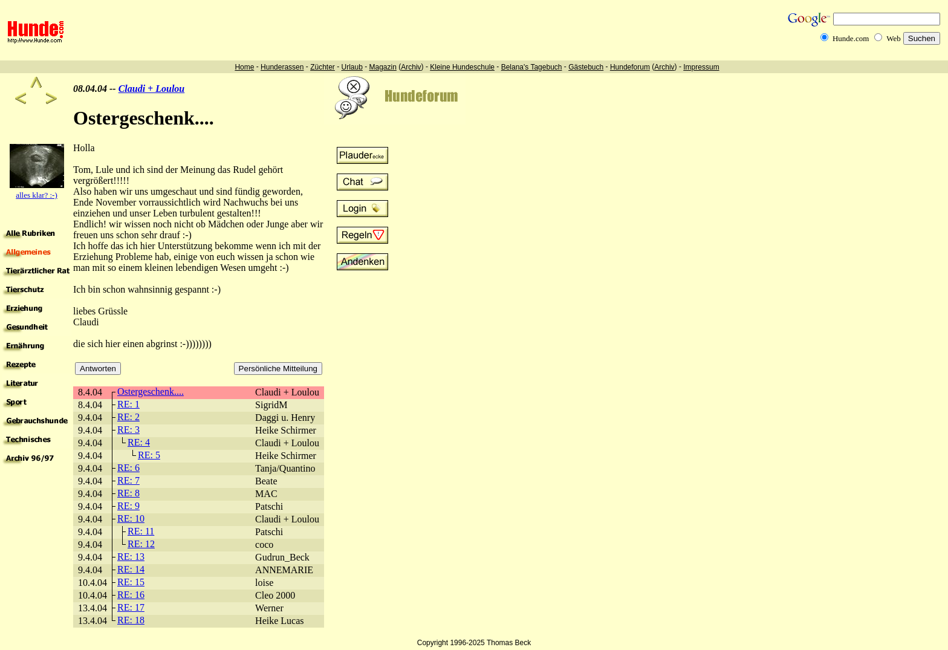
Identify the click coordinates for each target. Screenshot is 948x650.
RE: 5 (149, 455)
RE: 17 (130, 607)
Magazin (383, 67)
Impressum (701, 67)
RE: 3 (128, 429)
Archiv (411, 67)
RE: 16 (130, 595)
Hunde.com (851, 38)
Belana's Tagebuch (531, 67)
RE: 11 (141, 531)
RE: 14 (130, 569)
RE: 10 (130, 518)
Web (893, 38)
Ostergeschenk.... (150, 391)
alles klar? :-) (36, 195)
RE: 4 (139, 442)
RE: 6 (128, 468)
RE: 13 (130, 556)
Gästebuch (585, 67)
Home (244, 67)
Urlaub (351, 67)
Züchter (322, 67)
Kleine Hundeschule (462, 67)
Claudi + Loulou (151, 88)
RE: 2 (128, 417)
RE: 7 (128, 480)
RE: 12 (141, 544)
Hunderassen (282, 67)
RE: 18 (130, 620)
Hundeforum (630, 67)
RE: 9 (128, 506)
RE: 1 (128, 404)
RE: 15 (130, 582)
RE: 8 (128, 493)
